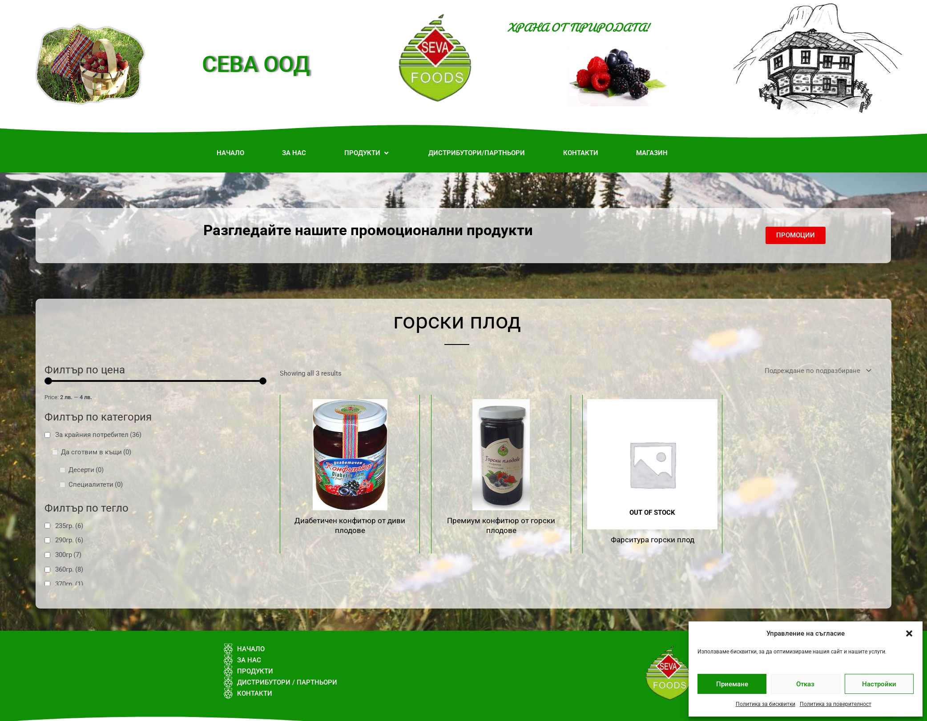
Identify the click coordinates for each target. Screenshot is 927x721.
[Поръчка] (816, 371)
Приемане (732, 684)
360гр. (69, 569)
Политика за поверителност (835, 704)
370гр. (69, 584)
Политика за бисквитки (765, 704)
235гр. (69, 526)
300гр (68, 555)
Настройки (879, 684)
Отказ (805, 684)
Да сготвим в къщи (96, 452)
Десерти (86, 470)
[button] (909, 633)
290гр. (69, 540)
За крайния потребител (98, 435)
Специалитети (96, 485)
